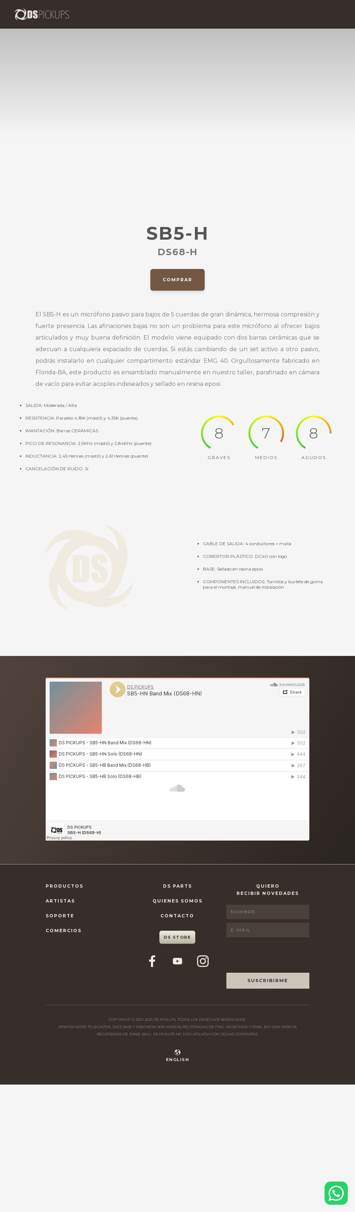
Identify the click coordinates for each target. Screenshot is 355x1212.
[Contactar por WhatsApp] (336, 1193)
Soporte (60, 915)
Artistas (60, 901)
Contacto (177, 915)
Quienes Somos (177, 901)
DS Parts (177, 886)
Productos (64, 886)
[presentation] (281, 955)
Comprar (177, 279)
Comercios (64, 930)
